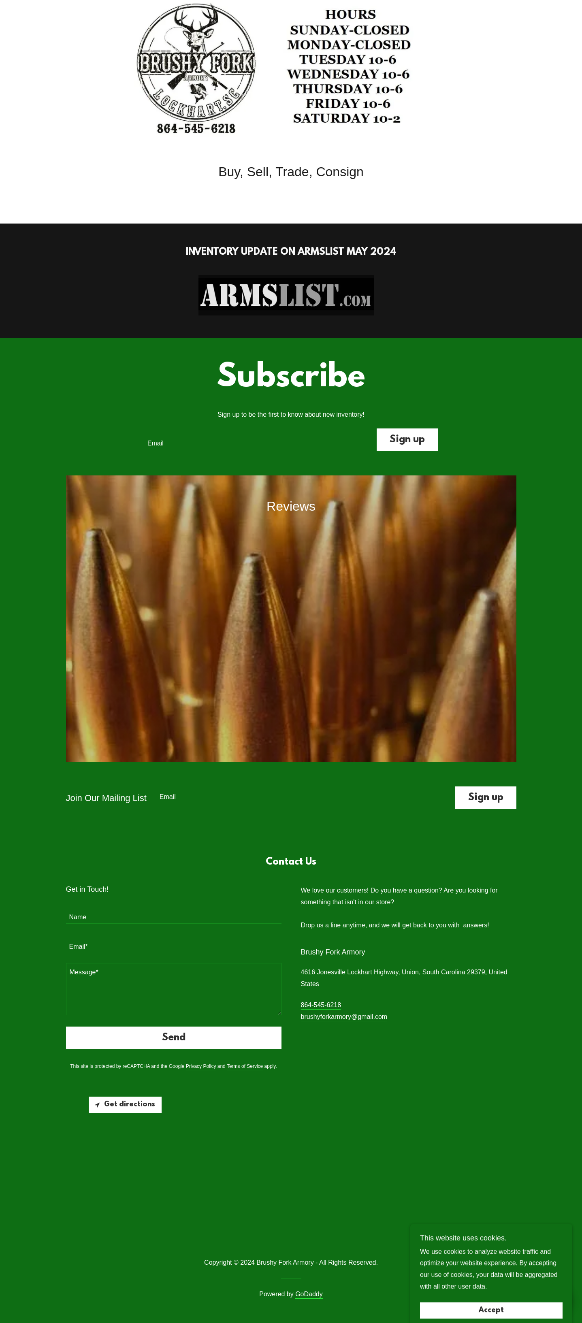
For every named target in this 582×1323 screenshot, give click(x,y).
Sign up (407, 439)
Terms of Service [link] (245, 1066)
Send (173, 1038)
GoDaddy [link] (309, 1294)
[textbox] (255, 439)
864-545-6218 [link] (321, 1004)
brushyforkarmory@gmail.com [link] (344, 1016)
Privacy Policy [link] (201, 1066)
